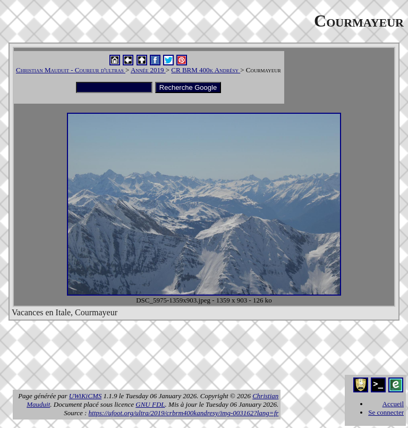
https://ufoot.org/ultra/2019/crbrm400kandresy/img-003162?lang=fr (184, 413)
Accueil (393, 404)
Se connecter (386, 412)
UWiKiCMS (85, 396)
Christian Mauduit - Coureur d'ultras (70, 70)
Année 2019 (148, 70)
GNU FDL (150, 404)
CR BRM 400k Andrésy (205, 70)
